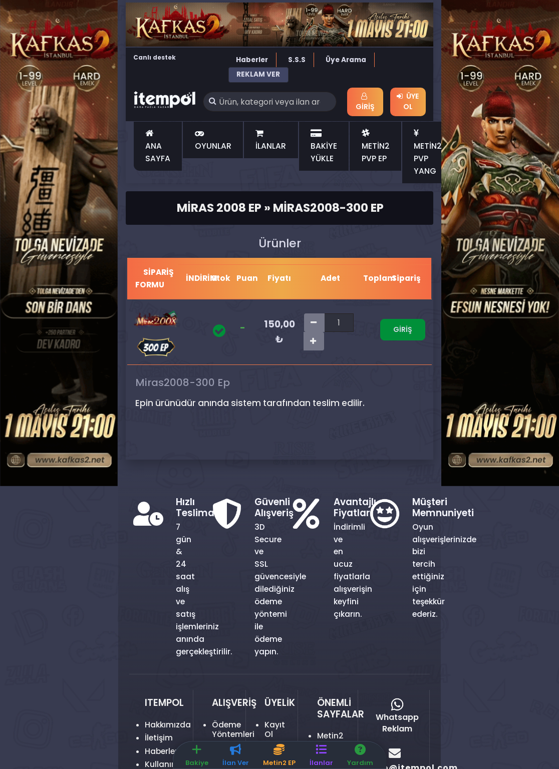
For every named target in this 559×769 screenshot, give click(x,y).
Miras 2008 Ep (219, 207)
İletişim (159, 737)
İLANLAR (270, 140)
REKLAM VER (258, 74)
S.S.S (297, 60)
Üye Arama (346, 60)
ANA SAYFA (157, 146)
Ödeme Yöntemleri (233, 729)
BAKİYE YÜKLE (324, 146)
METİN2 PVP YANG (428, 152)
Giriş (365, 102)
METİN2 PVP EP (376, 146)
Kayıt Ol (274, 729)
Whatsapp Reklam (397, 716)
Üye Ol (408, 101)
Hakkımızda (168, 724)
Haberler (252, 60)
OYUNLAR (213, 140)
